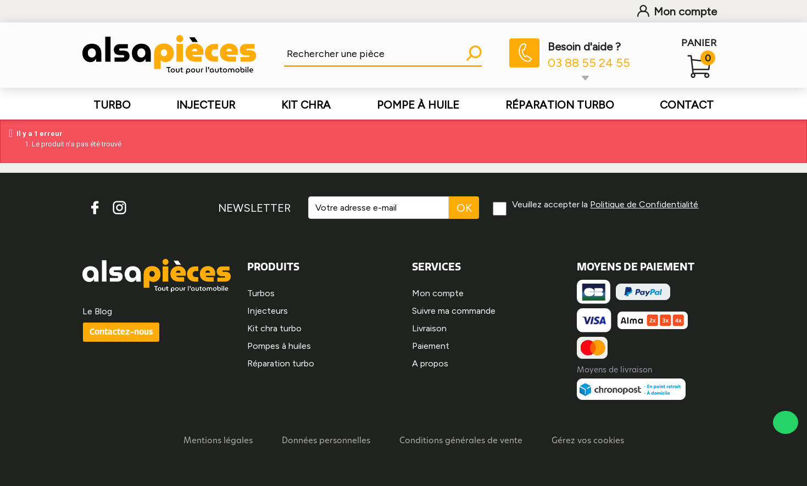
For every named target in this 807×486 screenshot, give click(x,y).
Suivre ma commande (454, 311)
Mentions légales (218, 441)
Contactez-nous (121, 331)
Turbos (261, 293)
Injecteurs (267, 311)
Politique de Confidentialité (644, 204)
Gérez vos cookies (588, 441)
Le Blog (97, 311)
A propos (430, 363)
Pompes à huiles (279, 346)
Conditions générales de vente (460, 441)
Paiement (430, 346)
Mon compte (677, 11)
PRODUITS (273, 266)
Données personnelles (326, 441)
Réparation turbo (280, 363)
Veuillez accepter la (605, 204)
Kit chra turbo (274, 328)
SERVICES (436, 266)
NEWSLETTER (254, 207)
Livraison (429, 328)
